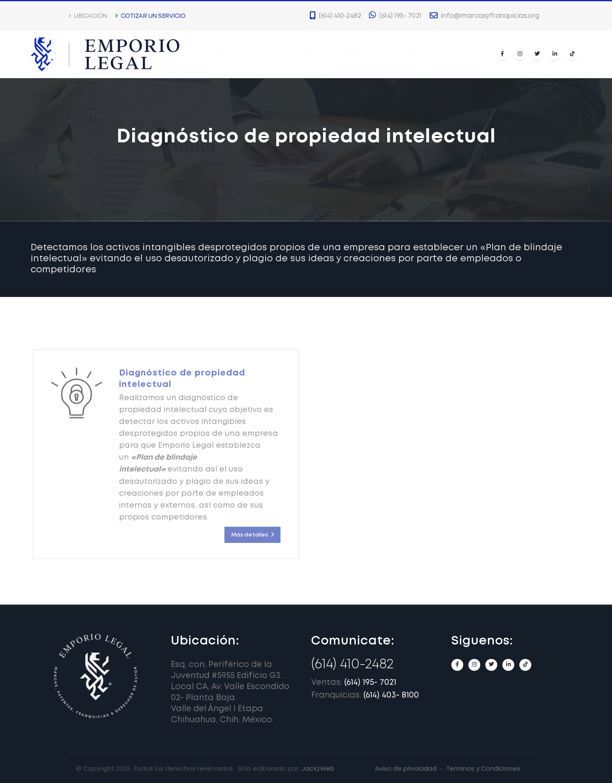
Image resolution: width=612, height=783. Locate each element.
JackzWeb (317, 769)
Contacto (464, 54)
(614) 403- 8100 (391, 695)
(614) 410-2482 (352, 665)
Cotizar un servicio (150, 16)
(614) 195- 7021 (370, 682)
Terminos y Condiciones (483, 769)
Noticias (416, 54)
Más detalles (252, 542)
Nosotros (265, 54)
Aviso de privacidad (405, 769)
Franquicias (366, 54)
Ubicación (88, 16)
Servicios (315, 54)
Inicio (224, 54)
